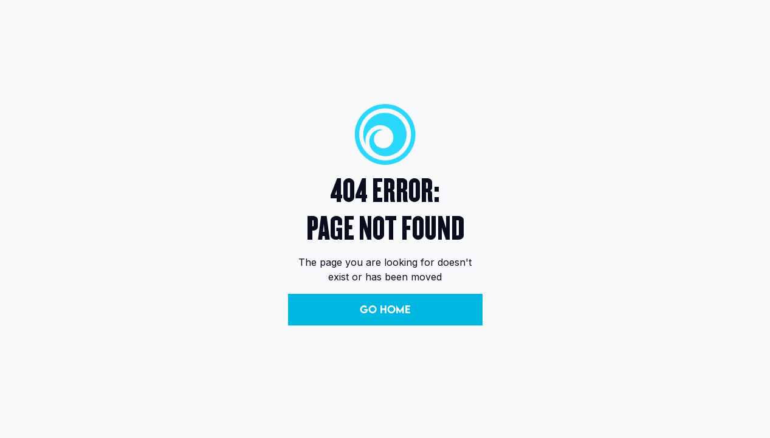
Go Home (385, 309)
